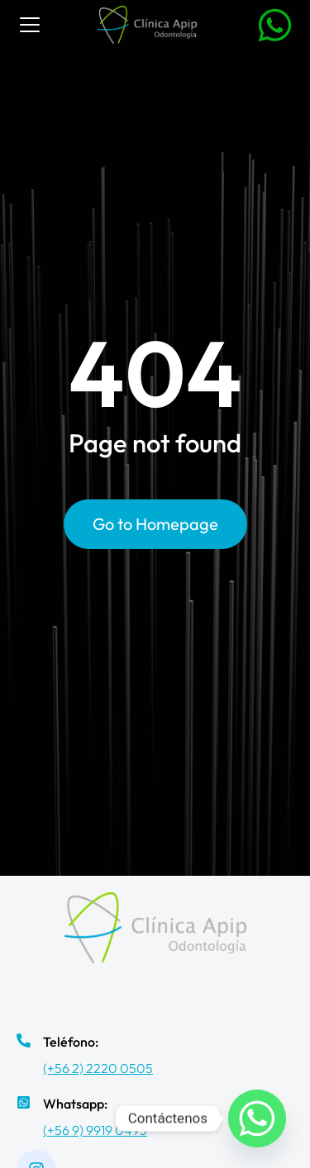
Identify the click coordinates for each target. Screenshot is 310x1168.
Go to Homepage (155, 523)
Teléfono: (70, 1041)
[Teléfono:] (24, 1040)
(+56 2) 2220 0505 (98, 1068)
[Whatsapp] (257, 1118)
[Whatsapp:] (24, 1102)
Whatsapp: (75, 1103)
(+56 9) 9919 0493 (95, 1130)
